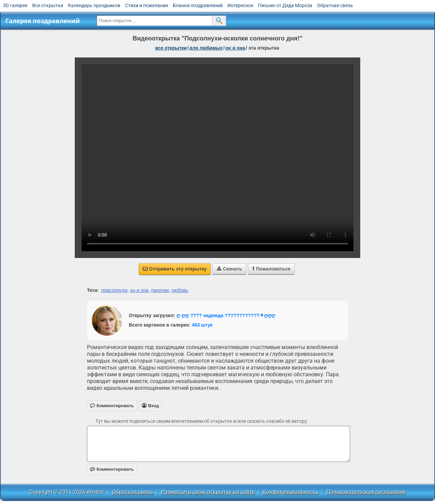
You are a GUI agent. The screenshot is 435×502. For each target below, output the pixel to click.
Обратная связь (335, 5)
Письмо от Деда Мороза (285, 5)
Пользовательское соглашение (366, 492)
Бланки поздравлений (198, 5)
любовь (179, 290)
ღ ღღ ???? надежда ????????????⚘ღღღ (225, 315)
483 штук (202, 325)
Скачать (229, 269)
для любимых (206, 48)
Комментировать (112, 469)
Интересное (240, 5)
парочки (160, 290)
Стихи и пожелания (146, 5)
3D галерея (15, 5)
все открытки (171, 48)
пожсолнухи (114, 290)
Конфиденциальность (290, 492)
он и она (235, 48)
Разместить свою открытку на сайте (208, 492)
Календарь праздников (94, 5)
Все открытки (47, 5)
